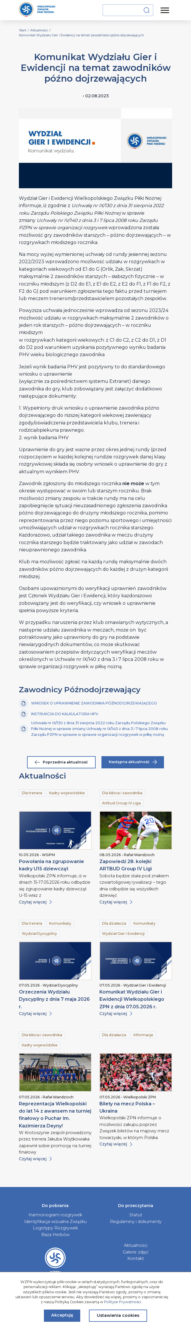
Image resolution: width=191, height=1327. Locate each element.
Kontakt (135, 1258)
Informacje (143, 1035)
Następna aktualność (133, 762)
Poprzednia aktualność (61, 762)
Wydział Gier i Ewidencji (123, 933)
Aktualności (135, 1245)
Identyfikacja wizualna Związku (55, 1221)
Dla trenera (32, 793)
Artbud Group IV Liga (121, 803)
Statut (135, 1214)
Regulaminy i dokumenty (136, 1221)
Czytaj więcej (35, 902)
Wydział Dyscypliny (39, 933)
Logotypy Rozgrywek (55, 1228)
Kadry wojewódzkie (67, 793)
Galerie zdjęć (136, 1252)
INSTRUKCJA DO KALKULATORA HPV (58, 714)
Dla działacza (114, 923)
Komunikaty (60, 923)
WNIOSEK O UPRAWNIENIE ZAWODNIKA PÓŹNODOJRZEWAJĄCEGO (88, 703)
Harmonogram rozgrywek (55, 1214)
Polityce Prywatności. (123, 1302)
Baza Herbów (55, 1234)
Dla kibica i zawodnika (122, 793)
